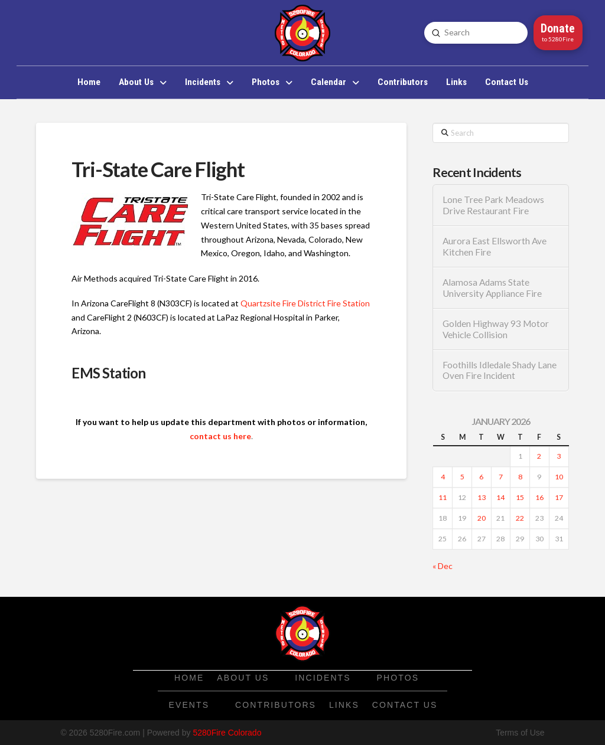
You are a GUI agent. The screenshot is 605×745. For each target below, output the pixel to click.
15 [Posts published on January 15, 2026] (520, 497)
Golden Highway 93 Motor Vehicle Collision (496, 329)
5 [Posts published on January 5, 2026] (462, 476)
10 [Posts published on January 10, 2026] (559, 476)
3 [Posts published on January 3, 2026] (559, 456)
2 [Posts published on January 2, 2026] (539, 456)
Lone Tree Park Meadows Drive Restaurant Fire (493, 205)
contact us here (220, 436)
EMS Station (108, 372)
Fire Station (348, 303)
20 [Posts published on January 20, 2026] (481, 518)
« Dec (442, 566)
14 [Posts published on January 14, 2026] (500, 497)
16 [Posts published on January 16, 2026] (539, 497)
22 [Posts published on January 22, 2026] (520, 518)
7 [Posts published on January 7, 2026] (501, 476)
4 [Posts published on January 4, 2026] (443, 476)
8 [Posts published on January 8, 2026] (520, 476)
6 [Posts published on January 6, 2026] (481, 476)
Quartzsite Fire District (283, 303)
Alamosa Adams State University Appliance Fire (492, 288)
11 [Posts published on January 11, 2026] (442, 497)
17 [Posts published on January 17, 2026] (559, 497)
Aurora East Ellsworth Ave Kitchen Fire (495, 246)
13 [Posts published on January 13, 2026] (481, 497)
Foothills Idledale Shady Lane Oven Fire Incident (500, 370)
